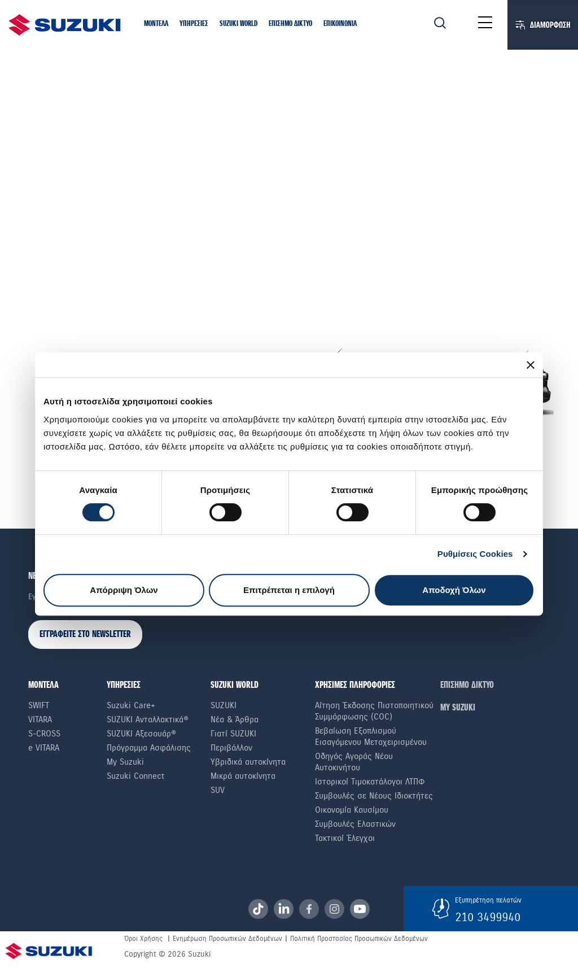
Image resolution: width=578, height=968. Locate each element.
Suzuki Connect (135, 776)
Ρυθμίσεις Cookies (475, 554)
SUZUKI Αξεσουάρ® (141, 734)
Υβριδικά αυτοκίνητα (248, 762)
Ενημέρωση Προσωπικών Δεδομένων (227, 938)
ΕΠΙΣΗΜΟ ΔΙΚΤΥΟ (467, 685)
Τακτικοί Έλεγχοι (345, 838)
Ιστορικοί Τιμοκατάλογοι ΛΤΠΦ (370, 782)
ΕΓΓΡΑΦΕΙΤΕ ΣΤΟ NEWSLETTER (85, 634)
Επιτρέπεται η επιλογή (289, 590)
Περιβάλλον (231, 748)
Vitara (40, 719)
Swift (38, 705)
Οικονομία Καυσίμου (351, 810)
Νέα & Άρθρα (235, 719)
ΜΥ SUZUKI (457, 708)
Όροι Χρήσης (143, 938)
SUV (218, 790)
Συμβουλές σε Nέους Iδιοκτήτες (374, 796)
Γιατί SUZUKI (233, 734)
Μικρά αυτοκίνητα (243, 776)
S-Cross (44, 734)
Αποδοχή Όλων (453, 590)
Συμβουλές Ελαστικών (355, 824)
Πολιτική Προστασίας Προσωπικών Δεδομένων (359, 938)
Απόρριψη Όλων (123, 590)
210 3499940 (487, 917)
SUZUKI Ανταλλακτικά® (148, 719)
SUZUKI (224, 705)
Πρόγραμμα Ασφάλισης (149, 748)
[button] (156, 24)
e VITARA (43, 748)
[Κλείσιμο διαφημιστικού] (531, 365)
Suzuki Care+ (131, 705)
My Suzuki (125, 762)
